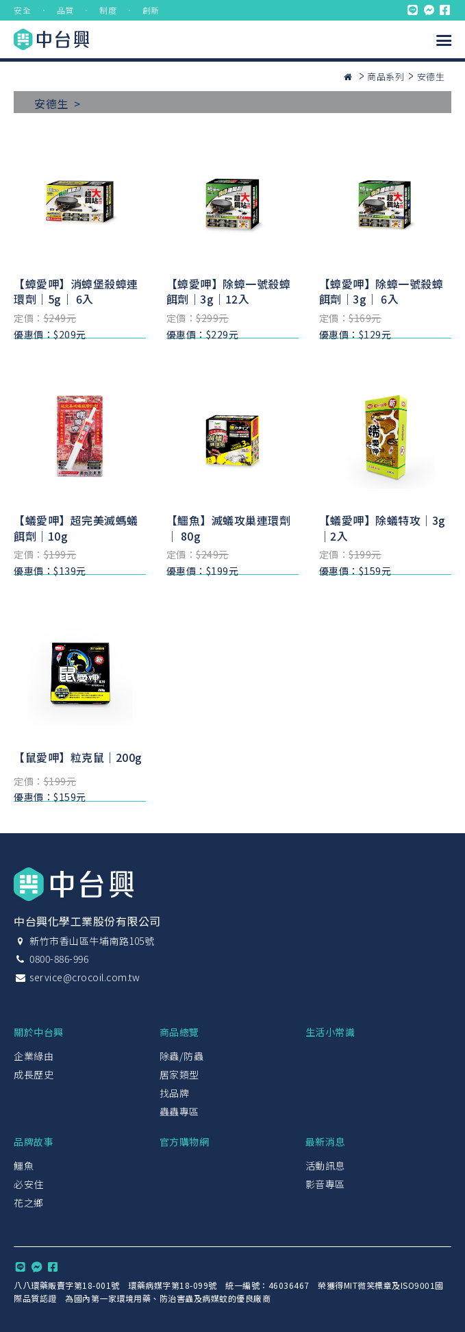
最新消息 (325, 1141)
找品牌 (175, 1093)
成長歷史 (33, 1074)
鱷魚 (24, 1165)
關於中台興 (39, 1032)
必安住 (29, 1184)
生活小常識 (330, 1032)
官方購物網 (185, 1141)
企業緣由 (33, 1056)
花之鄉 (29, 1202)
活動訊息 (325, 1165)
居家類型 (179, 1074)
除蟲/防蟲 (182, 1056)
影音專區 (325, 1184)
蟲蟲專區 (179, 1111)
